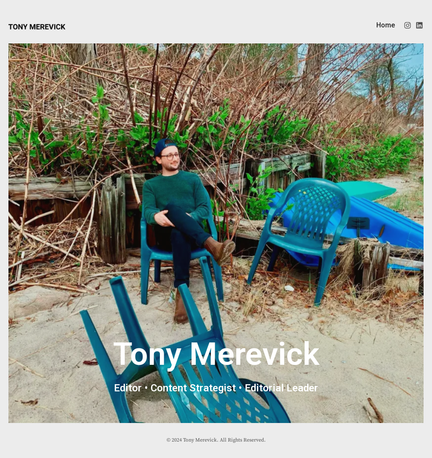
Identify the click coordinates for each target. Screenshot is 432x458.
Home (385, 25)
